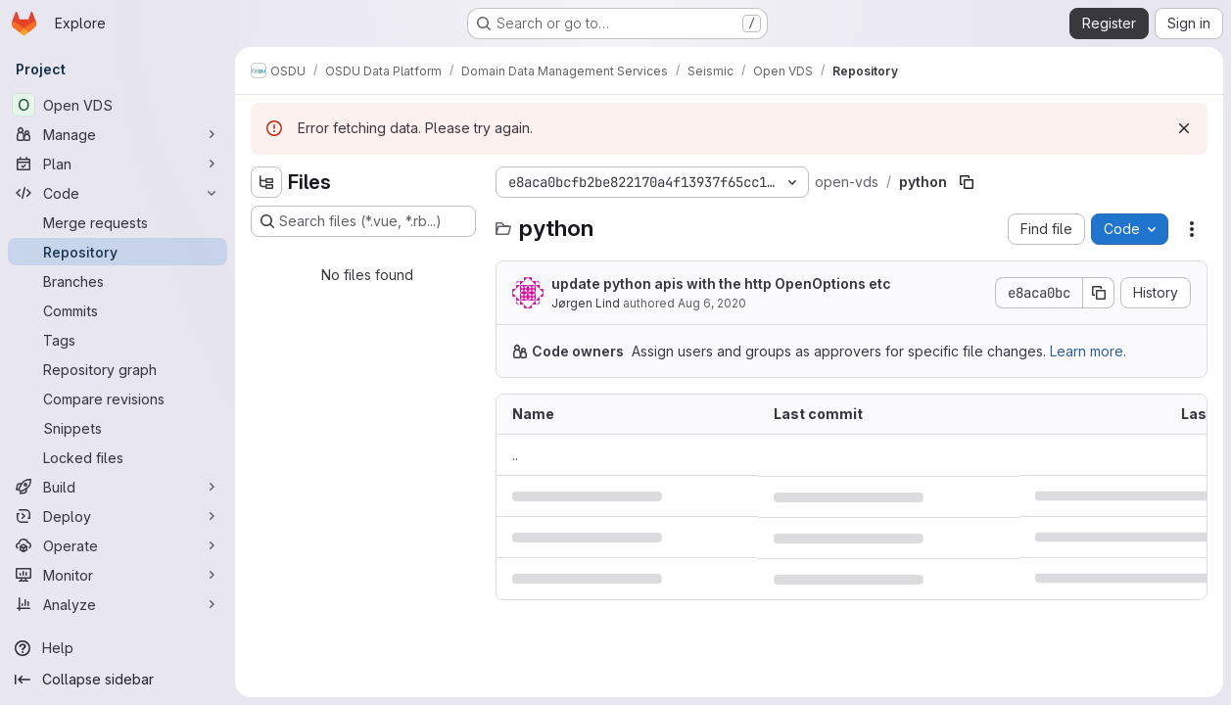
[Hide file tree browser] (266, 182)
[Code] (117, 193)
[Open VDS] (117, 104)
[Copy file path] (966, 182)
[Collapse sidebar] (117, 679)
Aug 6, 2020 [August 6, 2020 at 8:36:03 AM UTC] (712, 303)
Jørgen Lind (585, 303)
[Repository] (117, 251)
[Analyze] (117, 604)
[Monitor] (117, 574)
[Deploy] (117, 516)
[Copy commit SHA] (1098, 292)
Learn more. (1088, 351)
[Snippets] (117, 428)
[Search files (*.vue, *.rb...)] (363, 221)
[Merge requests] (117, 222)
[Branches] (117, 281)
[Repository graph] (117, 369)
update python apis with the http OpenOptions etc (721, 283)
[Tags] (117, 339)
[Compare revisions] (117, 398)
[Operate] (117, 545)
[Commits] (117, 310)
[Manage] (117, 134)
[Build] (117, 486)
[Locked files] (117, 457)
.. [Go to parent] (515, 454)
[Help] (117, 648)
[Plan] (117, 163)
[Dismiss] (1184, 128)
